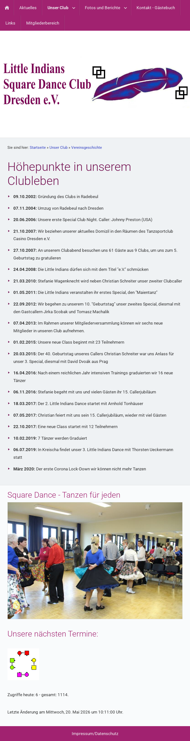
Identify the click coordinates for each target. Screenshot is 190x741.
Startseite (38, 147)
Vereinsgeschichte (86, 147)
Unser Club (58, 147)
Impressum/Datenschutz (95, 733)
